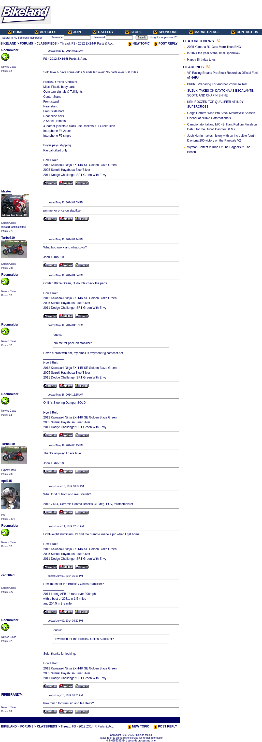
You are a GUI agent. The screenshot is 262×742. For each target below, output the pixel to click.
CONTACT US (244, 32)
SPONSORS (165, 32)
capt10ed (7, 575)
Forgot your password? (164, 37)
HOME (15, 32)
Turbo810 (8, 238)
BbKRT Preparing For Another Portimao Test (217, 84)
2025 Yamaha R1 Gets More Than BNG (214, 47)
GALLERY (103, 32)
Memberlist (36, 37)
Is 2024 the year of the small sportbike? (213, 53)
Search (24, 37)
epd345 (6, 481)
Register (5, 37)
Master (6, 191)
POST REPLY (166, 43)
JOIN (74, 32)
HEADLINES (193, 67)
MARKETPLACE (204, 32)
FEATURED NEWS (198, 41)
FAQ (14, 37)
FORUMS (26, 43)
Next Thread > (171, 719)
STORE (133, 32)
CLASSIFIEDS (46, 43)
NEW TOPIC (139, 43)
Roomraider (9, 50)
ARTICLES (45, 32)
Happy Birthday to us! (201, 59)
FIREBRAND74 (12, 694)
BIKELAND (8, 43)
